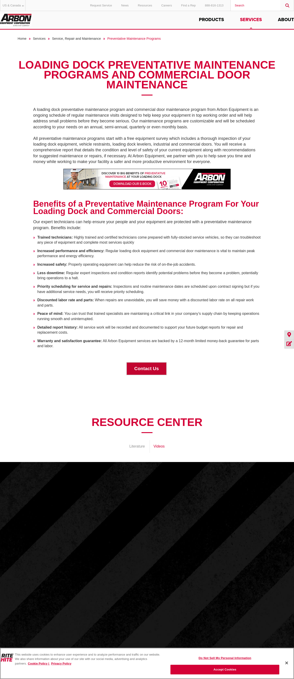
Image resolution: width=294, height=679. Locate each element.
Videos (159, 446)
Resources (145, 5)
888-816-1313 (214, 5)
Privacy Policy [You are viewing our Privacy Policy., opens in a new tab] (61, 663)
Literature (137, 446)
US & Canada (14, 5)
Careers (166, 5)
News (125, 5)
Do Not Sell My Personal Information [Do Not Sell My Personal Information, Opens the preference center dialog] (225, 658)
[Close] (287, 663)
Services (251, 20)
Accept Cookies (225, 669)
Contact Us (146, 368)
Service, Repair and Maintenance (76, 38)
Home (22, 38)
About (286, 20)
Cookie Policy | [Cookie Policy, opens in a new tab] (39, 663)
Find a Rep (188, 5)
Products (211, 20)
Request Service (101, 5)
